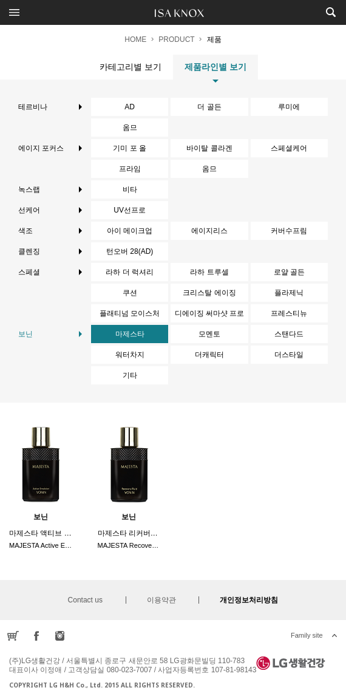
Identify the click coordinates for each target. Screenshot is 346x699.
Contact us (85, 600)
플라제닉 (289, 292)
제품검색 (330, 12)
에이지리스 (209, 231)
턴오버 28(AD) (129, 251)
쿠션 (130, 292)
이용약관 (161, 600)
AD (129, 107)
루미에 (289, 107)
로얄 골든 (289, 272)
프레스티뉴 (289, 313)
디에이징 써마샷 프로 (210, 313)
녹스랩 (50, 189)
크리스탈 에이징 (209, 292)
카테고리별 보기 (130, 67)
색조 (50, 231)
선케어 (50, 210)
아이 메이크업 (129, 231)
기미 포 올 (129, 148)
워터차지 (129, 354)
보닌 (50, 334)
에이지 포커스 (50, 148)
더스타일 (289, 354)
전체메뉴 (14, 12)
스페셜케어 (289, 148)
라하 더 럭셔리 (130, 272)
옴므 (130, 127)
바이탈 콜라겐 (209, 148)
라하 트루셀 (209, 272)
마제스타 (129, 334)
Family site (307, 635)
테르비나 (50, 107)
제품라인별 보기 (215, 71)
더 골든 (209, 107)
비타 (130, 189)
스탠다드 (289, 334)
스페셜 (50, 272)
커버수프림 (289, 231)
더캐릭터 (209, 354)
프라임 (130, 169)
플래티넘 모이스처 (130, 313)
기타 (130, 375)
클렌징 (50, 251)
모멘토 (209, 334)
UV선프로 (130, 210)
